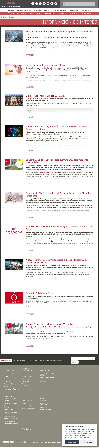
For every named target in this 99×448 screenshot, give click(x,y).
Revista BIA (25, 403)
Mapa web (62, 445)
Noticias (50, 14)
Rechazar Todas (87, 442)
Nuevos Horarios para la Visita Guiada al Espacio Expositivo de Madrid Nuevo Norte (56, 261)
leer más (31, 55)
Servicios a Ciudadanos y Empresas (55, 10)
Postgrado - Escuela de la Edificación (46, 374)
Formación (37, 10)
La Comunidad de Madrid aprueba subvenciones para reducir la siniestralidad (57, 161)
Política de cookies (57, 442)
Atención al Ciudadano (10, 416)
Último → (74, 362)
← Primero (75, 359)
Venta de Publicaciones (28, 408)
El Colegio (11, 10)
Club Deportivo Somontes (52, 68)
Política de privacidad (45, 442)
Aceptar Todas (72, 442)
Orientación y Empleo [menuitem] (50, 17)
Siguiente (91, 359)
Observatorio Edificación (10, 384)
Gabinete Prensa (86, 10)
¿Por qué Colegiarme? (24, 10)
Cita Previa (7, 381)
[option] (10, 10)
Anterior (83, 359)
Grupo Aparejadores (9, 374)
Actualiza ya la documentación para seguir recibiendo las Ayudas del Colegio (59, 227)
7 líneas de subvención (45, 172)
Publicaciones (73, 10)
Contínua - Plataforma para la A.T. (46, 378)
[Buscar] (79, 4)
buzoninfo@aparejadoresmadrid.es (66, 239)
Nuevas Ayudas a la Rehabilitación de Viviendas (49, 323)
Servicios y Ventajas (27, 374)
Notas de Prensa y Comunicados (44, 403)
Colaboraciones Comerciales (11, 423)
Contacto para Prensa (45, 409)
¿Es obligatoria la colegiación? (26, 384)
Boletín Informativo (27, 406)
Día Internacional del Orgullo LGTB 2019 (45, 95)
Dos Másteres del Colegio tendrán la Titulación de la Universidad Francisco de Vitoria (57, 127)
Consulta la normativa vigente (35, 248)
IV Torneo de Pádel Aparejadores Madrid (46, 65)
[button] (6, 360)
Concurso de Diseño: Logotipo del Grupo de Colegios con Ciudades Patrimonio (58, 194)
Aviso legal (35, 442)
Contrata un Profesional (10, 403)
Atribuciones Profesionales (11, 389)
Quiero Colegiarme (27, 379)
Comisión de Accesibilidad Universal (11, 412)
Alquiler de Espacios (9, 421)
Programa (36, 113)
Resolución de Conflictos (10, 418)
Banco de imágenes (44, 407)
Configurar (86, 437)
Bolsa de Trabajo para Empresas (10, 406)
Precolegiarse (25, 381)
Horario (6, 376)
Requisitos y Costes (27, 376)
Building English (43, 381)
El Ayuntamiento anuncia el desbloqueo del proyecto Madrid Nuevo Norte (59, 32)
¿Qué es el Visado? (9, 409)
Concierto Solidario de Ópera (40, 293)
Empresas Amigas (9, 386)
